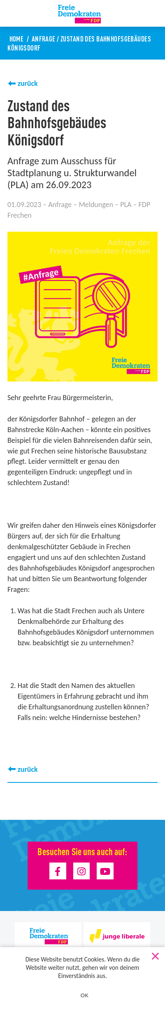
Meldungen (96, 204)
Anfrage (44, 38)
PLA (125, 204)
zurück (28, 83)
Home (16, 38)
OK (84, 995)
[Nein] (155, 954)
